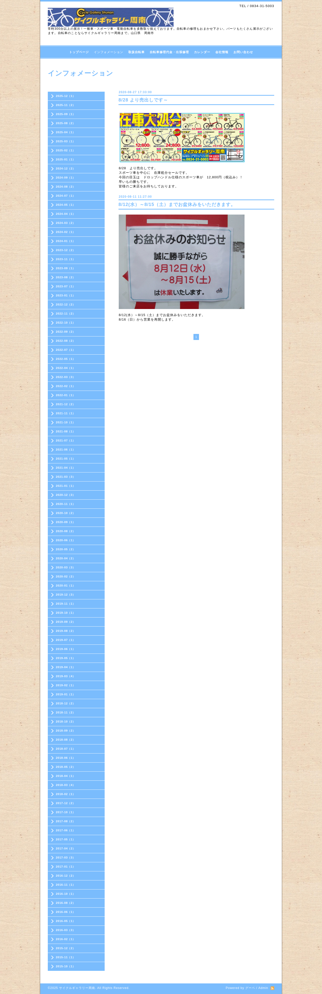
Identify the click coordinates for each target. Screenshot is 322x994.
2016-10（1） (66, 893)
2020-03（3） (66, 567)
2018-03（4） (66, 784)
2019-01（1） (66, 694)
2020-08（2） (66, 531)
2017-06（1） (66, 830)
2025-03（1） (66, 141)
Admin (263, 988)
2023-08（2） (66, 277)
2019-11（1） (66, 603)
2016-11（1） (66, 884)
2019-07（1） (66, 639)
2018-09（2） (66, 730)
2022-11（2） (66, 313)
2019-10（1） (66, 612)
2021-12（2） (66, 404)
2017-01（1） (66, 866)
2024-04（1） (66, 213)
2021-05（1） (66, 458)
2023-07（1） (66, 286)
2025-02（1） (66, 150)
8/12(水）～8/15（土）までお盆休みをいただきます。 (176, 204)
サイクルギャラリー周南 (77, 988)
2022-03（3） (66, 377)
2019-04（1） (66, 667)
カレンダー (202, 52)
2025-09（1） (66, 114)
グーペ (250, 988)
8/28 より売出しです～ (143, 99)
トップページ (79, 52)
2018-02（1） (66, 794)
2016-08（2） (66, 902)
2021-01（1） (66, 485)
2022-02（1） (66, 386)
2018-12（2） (66, 703)
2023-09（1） (66, 268)
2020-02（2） (66, 576)
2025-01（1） (66, 159)
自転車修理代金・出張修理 (169, 52)
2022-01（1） (66, 395)
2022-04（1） (66, 367)
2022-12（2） (66, 304)
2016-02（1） (66, 939)
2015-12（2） (66, 948)
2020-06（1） (66, 540)
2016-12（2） (66, 875)
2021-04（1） (66, 467)
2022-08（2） (66, 340)
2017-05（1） (66, 839)
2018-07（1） (66, 748)
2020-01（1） (66, 585)
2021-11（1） (66, 413)
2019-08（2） (66, 630)
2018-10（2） (66, 721)
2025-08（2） (66, 123)
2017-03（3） (66, 857)
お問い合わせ (243, 52)
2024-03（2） (66, 222)
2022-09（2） (66, 331)
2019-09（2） (66, 621)
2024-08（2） (66, 186)
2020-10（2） (66, 513)
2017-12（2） (66, 803)
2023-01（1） (66, 295)
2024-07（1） (66, 195)
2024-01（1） (66, 241)
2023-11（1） (66, 259)
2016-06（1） (66, 911)
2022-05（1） (66, 358)
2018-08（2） (66, 739)
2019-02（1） (66, 685)
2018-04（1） (66, 775)
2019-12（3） (66, 594)
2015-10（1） (66, 966)
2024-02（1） (66, 231)
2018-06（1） (66, 757)
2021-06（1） (66, 449)
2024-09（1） (66, 177)
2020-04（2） (66, 558)
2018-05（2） (66, 766)
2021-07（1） (66, 440)
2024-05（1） (66, 204)
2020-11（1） (66, 503)
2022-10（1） (66, 322)
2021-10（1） (66, 422)
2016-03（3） (66, 930)
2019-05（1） (66, 658)
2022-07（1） (66, 349)
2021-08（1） (66, 431)
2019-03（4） (66, 676)
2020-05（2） (66, 549)
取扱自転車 (136, 52)
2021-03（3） (66, 476)
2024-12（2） (66, 168)
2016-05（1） (66, 920)
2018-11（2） (66, 712)
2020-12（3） (66, 494)
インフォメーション (108, 52)
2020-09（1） (66, 522)
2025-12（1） (66, 95)
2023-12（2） (66, 250)
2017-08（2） (66, 821)
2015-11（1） (66, 957)
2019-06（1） (66, 648)
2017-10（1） (66, 812)
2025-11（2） (66, 105)
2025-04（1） (66, 132)
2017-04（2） (66, 848)
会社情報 (221, 52)
